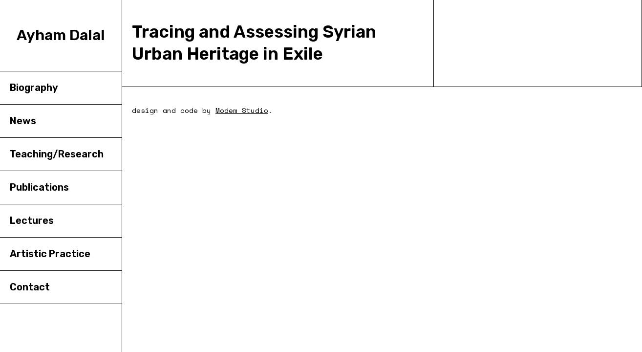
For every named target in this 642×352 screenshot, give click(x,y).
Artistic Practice (50, 254)
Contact (30, 287)
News (23, 121)
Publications (39, 187)
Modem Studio (241, 110)
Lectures (32, 220)
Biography (34, 87)
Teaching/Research (57, 154)
